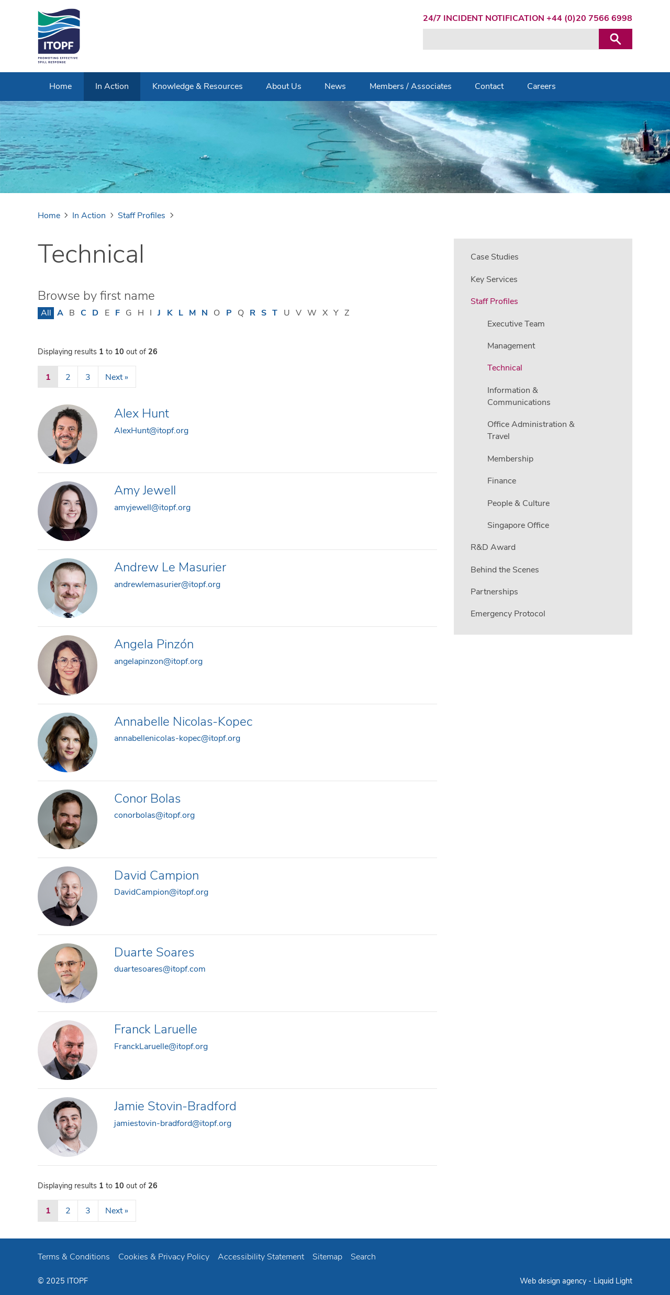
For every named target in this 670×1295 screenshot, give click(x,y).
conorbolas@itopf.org (154, 815)
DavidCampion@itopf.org (161, 892)
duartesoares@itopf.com (160, 969)
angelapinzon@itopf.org (158, 661)
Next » (116, 377)
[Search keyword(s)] (511, 39)
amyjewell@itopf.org (152, 507)
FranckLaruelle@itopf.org (161, 1046)
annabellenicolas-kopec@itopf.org (177, 738)
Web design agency (553, 1281)
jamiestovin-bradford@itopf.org (172, 1123)
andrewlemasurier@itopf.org (167, 584)
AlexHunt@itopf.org (151, 430)
